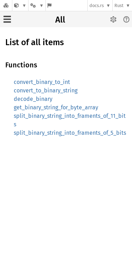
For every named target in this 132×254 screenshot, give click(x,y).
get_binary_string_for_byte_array (56, 107)
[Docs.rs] (6, 5)
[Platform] (37, 5)
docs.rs (96, 5)
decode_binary (33, 99)
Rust (119, 5)
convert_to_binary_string (45, 90)
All (60, 20)
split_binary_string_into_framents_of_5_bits (70, 132)
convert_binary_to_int (42, 82)
